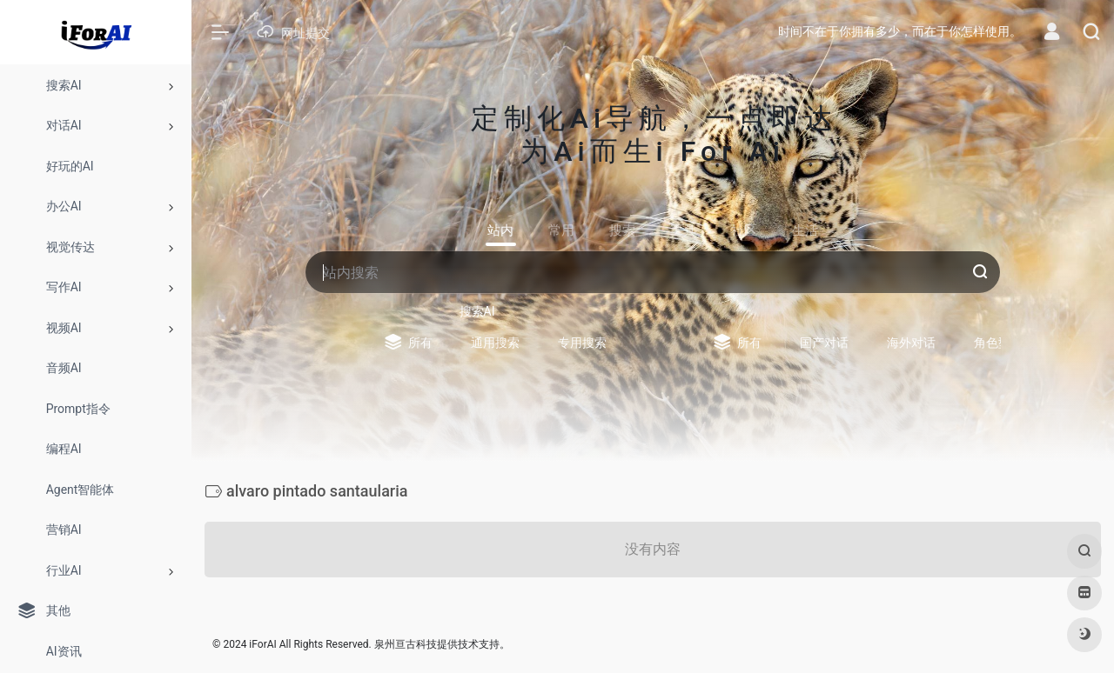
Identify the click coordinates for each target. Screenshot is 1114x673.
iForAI (262, 644)
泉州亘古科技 (405, 644)
